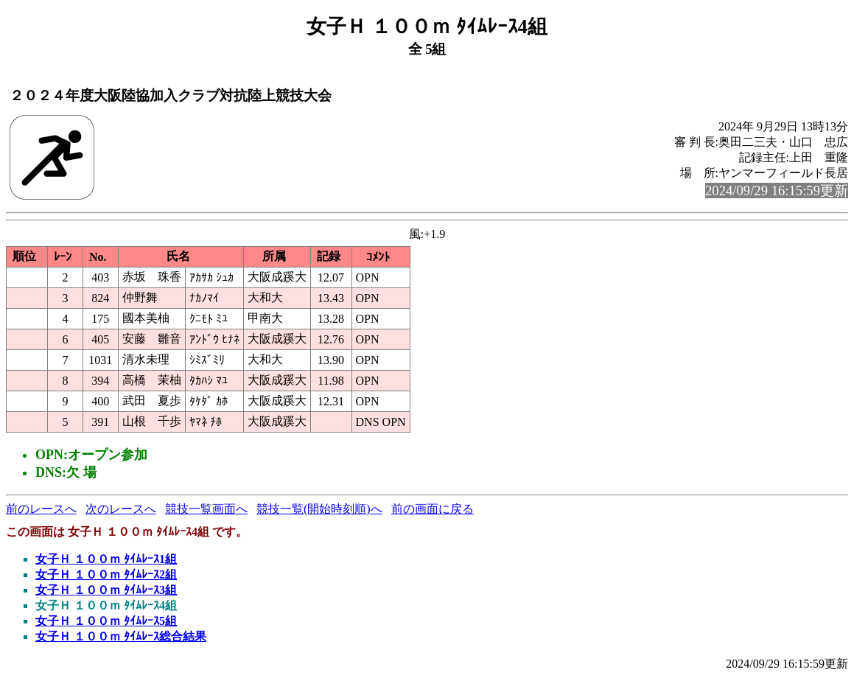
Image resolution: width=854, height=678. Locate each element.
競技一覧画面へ (206, 509)
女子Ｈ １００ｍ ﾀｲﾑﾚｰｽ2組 (106, 574)
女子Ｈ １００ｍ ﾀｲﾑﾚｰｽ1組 (106, 559)
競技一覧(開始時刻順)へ (319, 509)
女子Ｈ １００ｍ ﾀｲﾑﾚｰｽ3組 (106, 590)
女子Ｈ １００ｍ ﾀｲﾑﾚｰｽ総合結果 (120, 636)
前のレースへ (41, 509)
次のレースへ (120, 509)
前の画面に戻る (432, 509)
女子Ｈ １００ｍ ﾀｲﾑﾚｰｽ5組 (106, 621)
